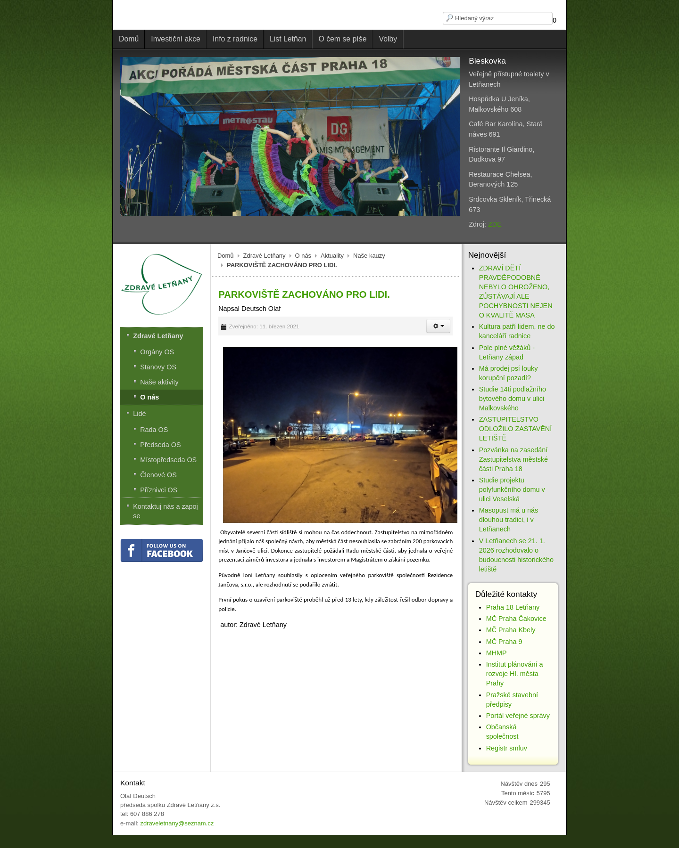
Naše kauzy (369, 255)
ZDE (495, 224)
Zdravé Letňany (264, 255)
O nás (303, 255)
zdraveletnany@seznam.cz (177, 823)
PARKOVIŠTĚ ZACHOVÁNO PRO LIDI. (304, 294)
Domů (225, 255)
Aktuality (332, 255)
